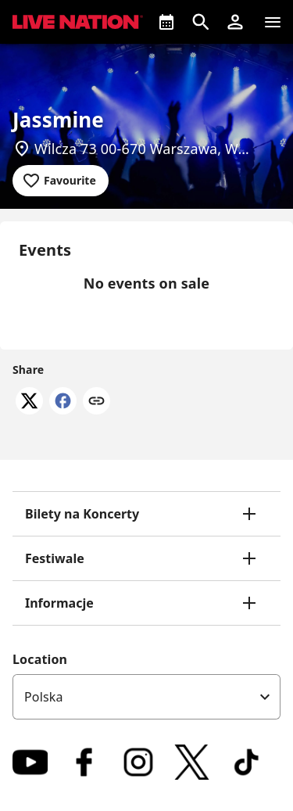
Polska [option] (43, 696)
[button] (235, 22)
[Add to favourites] (61, 180)
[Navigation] (272, 22)
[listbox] (146, 697)
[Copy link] (96, 402)
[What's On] (166, 22)
